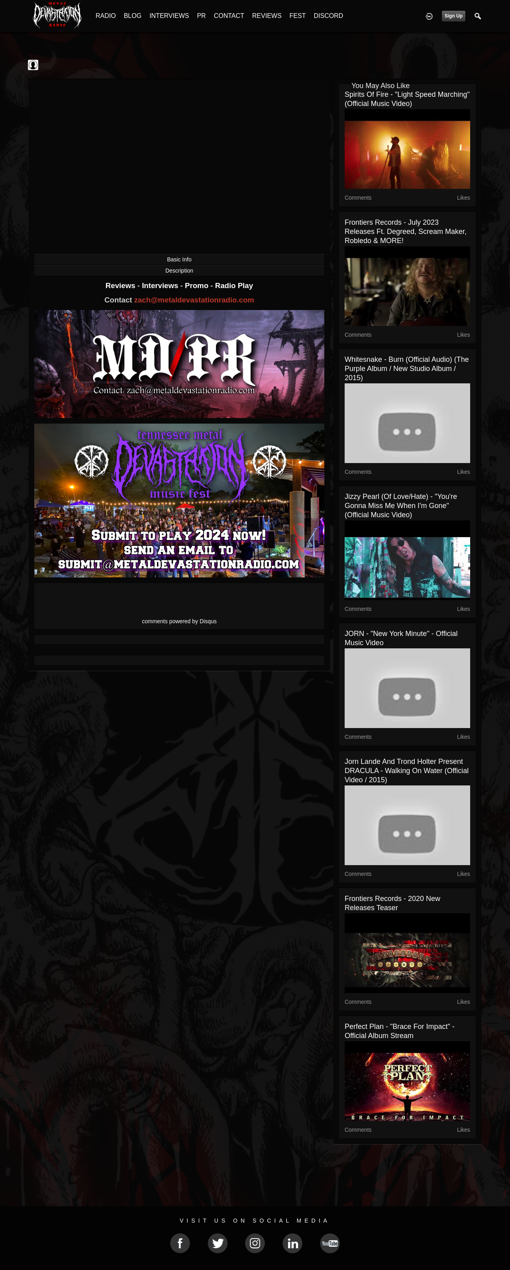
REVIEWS (267, 15)
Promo (197, 285)
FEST (298, 15)
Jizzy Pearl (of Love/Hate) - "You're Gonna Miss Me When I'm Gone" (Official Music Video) (401, 506)
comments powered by (179, 621)
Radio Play (234, 285)
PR (201, 15)
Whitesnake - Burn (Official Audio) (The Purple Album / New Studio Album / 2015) (407, 368)
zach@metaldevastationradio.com (194, 300)
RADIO (106, 15)
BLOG (132, 15)
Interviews (161, 285)
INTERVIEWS (169, 15)
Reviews (121, 285)
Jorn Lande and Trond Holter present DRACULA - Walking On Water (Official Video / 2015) (407, 771)
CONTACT (229, 15)
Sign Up (454, 16)
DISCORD (328, 15)
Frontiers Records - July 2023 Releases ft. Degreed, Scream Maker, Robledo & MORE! (406, 231)
